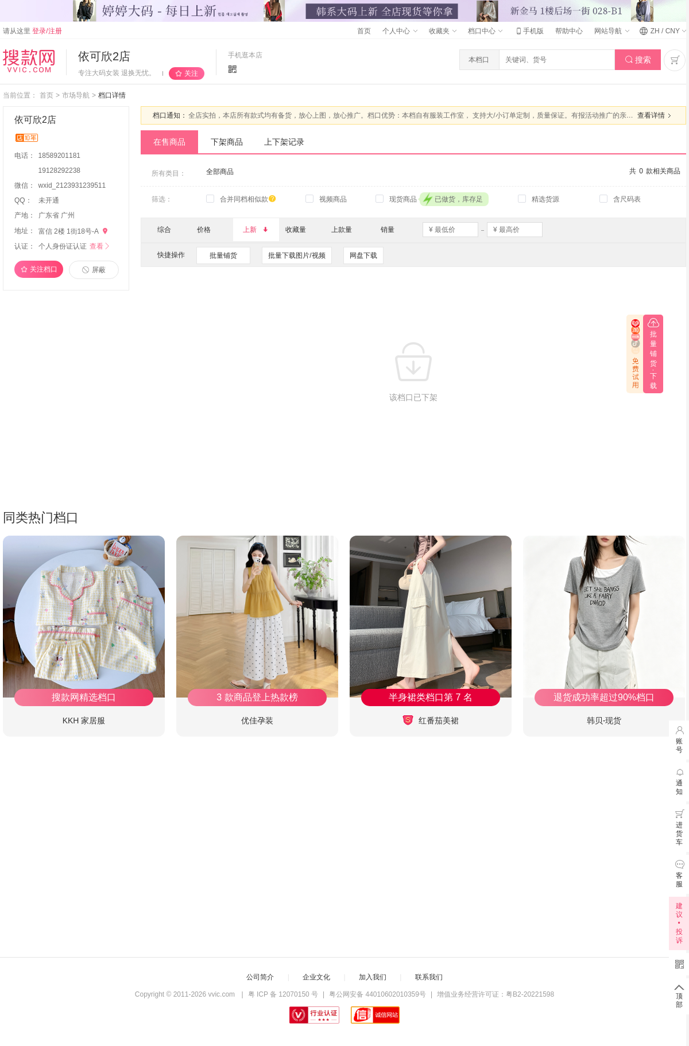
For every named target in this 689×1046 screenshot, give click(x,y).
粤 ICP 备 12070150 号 (283, 994)
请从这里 (32, 31)
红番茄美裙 (430, 720)
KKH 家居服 (84, 720)
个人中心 (399, 31)
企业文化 (316, 977)
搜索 (638, 60)
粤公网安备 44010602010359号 (377, 994)
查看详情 (655, 115)
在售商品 (169, 141)
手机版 (529, 31)
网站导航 (611, 31)
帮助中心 (569, 31)
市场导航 (76, 95)
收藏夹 (442, 31)
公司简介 (260, 977)
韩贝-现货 (604, 720)
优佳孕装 (257, 720)
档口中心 (485, 31)
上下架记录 (284, 141)
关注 (191, 73)
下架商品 (227, 141)
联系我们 (429, 977)
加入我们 (372, 977)
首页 (364, 31)
